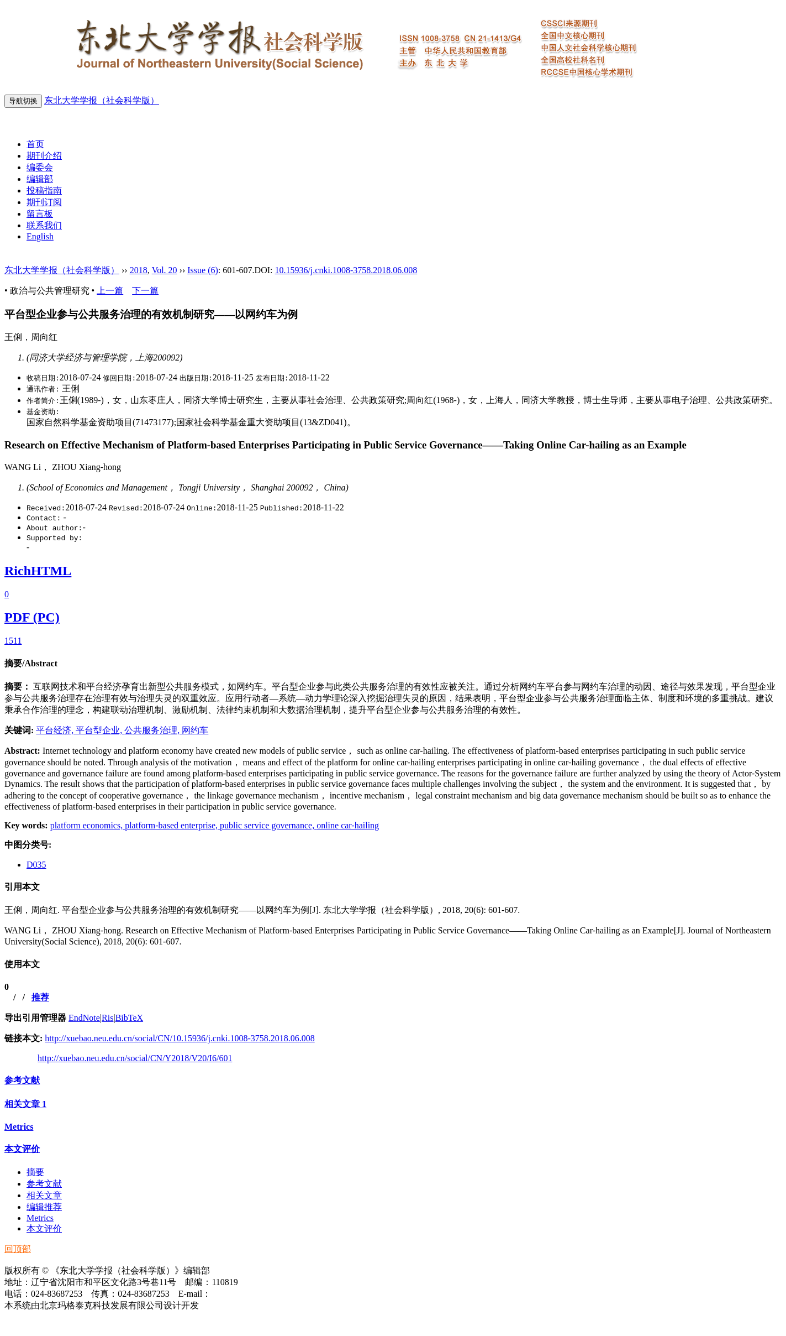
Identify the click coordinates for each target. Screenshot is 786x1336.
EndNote (84, 1017)
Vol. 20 (164, 270)
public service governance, (268, 825)
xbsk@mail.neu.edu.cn (251, 1293)
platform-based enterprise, (172, 825)
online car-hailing (347, 825)
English (40, 236)
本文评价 (22, 1149)
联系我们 (44, 225)
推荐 (40, 997)
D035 (36, 864)
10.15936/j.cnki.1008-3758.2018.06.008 (346, 270)
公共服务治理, (153, 730)
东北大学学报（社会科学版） (101, 100)
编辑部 (40, 179)
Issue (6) (202, 270)
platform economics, (87, 825)
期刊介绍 (44, 155)
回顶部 (17, 1249)
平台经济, (56, 730)
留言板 (40, 213)
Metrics (18, 1126)
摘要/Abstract (30, 663)
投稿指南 (44, 190)
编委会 (40, 167)
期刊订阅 (44, 202)
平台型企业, (100, 730)
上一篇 (110, 290)
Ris (107, 1017)
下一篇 (145, 290)
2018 (138, 270)
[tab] (393, 664)
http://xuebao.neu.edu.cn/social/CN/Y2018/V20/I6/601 (135, 1058)
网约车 (195, 730)
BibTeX (129, 1017)
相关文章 (25, 1104)
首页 (35, 144)
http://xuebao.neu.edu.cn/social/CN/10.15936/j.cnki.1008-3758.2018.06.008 (179, 1038)
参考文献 (22, 1080)
